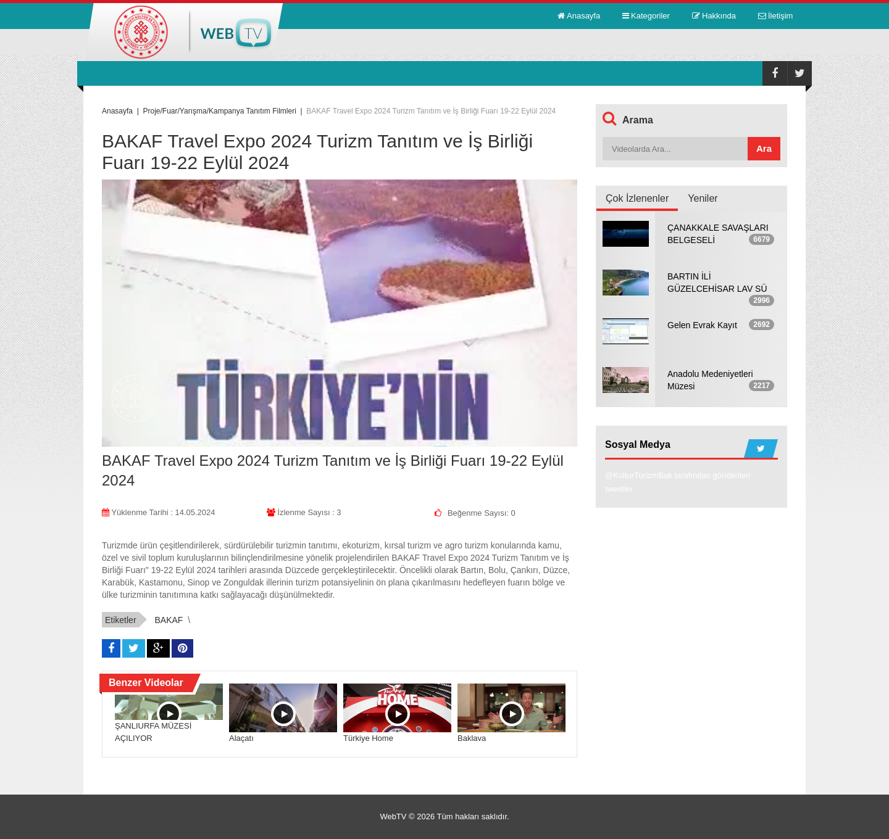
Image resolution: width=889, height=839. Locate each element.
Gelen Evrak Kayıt (702, 325)
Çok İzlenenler (637, 198)
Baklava (471, 738)
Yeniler (702, 198)
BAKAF (168, 620)
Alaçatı (241, 738)
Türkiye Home (368, 738)
